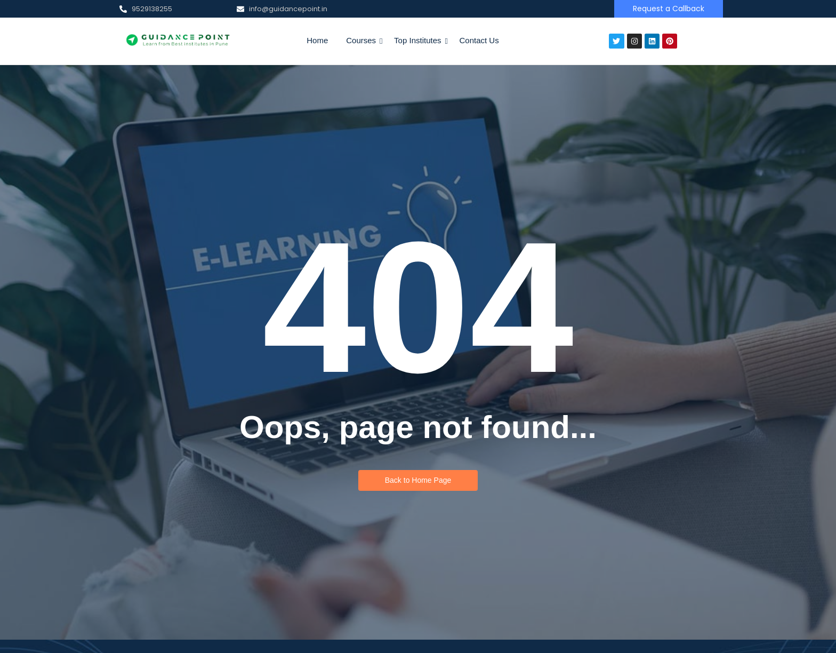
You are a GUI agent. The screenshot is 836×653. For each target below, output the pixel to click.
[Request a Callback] (668, 9)
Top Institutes (419, 40)
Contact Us (479, 40)
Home (317, 40)
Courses (363, 40)
